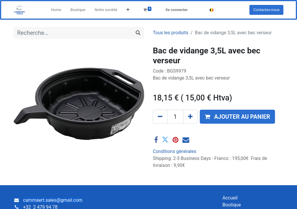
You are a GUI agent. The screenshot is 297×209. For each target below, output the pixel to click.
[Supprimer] (160, 117)
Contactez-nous (266, 10)
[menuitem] (56, 10)
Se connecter (176, 10)
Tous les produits (170, 32)
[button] (128, 10)
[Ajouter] (190, 117)
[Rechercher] (138, 33)
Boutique (231, 205)
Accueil (230, 198)
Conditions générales (174, 151)
